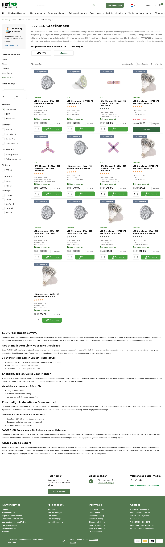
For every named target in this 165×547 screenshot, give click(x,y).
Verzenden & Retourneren (12, 519)
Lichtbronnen (37, 13)
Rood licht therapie (97, 528)
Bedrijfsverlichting (116, 13)
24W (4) (7, 208)
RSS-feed (12, 542)
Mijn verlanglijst (54, 519)
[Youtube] (140, 480)
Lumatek (5, 68)
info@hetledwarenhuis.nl (147, 528)
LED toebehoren (95, 531)
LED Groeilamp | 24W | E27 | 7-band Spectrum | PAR (146, 232)
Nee (7, 186)
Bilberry (5, 64)
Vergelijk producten (56, 522)
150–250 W (10, 143)
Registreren (52, 509)
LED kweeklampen (18, 13)
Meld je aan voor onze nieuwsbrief (144, 486)
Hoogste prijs (156, 64)
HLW (6, 114)
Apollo (4, 59)
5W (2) (7, 212)
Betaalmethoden (9, 528)
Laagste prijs (142, 64)
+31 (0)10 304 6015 (142, 522)
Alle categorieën (115, 5)
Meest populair (128, 64)
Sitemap (5, 531)
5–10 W (8, 129)
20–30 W (9, 139)
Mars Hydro (7, 73)
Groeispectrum (11, 154)
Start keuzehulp (11, 45)
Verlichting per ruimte (140, 13)
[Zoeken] (67, 5)
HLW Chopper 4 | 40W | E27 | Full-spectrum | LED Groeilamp (113, 168)
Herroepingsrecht (9, 525)
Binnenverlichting (57, 13)
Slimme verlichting (97, 522)
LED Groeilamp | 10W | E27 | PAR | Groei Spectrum (113, 232)
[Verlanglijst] (155, 5)
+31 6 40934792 (147, 525)
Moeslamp (8, 118)
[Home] (3, 13)
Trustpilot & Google (106, 482)
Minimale (8, 96)
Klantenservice (59, 491)
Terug (6, 20)
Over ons (5, 509)
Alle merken (9, 109)
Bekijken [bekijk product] (146, 129)
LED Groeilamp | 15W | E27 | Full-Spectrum (80, 102)
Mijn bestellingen (55, 512)
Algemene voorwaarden (12, 516)
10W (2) (7, 195)
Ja (6, 181)
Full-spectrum (11, 159)
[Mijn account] (147, 5)
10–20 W (9, 134)
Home (14, 20)
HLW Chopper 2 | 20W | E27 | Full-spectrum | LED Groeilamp (113, 103)
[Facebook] (131, 480)
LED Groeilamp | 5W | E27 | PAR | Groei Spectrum (46, 295)
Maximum (20, 96)
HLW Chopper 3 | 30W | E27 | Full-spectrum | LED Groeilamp (47, 168)
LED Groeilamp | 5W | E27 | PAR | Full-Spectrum (145, 167)
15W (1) (7, 199)
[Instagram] (136, 480)
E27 (7, 170)
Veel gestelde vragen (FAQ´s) (14, 522)
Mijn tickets (52, 516)
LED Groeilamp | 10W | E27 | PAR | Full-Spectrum (146, 102)
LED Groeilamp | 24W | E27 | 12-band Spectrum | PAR (80, 167)
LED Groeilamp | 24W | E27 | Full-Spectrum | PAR (47, 102)
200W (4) (8, 204)
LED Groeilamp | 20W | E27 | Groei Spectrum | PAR (47, 232)
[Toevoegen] (51, 129)
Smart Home (97, 13)
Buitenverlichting (78, 13)
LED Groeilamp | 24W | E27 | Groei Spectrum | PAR (80, 232)
